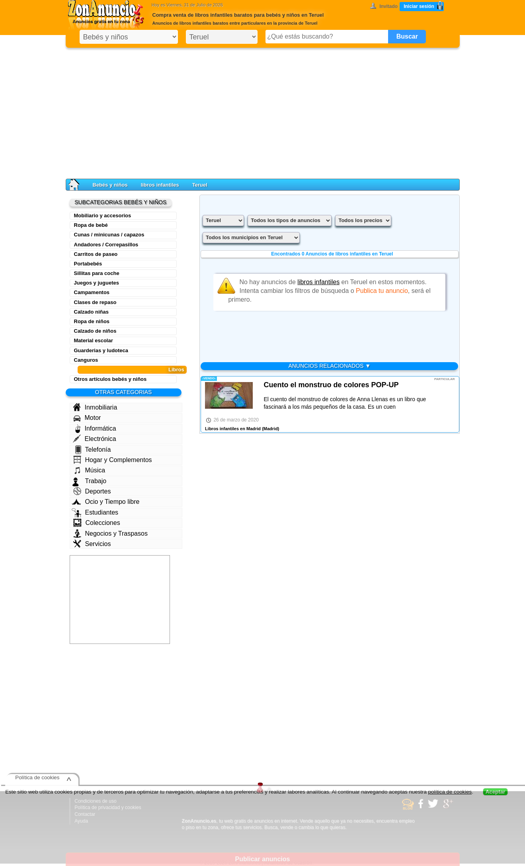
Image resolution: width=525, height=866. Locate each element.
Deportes (92, 491)
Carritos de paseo (96, 254)
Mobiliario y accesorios (102, 215)
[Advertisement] (263, 111)
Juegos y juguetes (96, 283)
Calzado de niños (95, 331)
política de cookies (450, 792)
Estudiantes (95, 512)
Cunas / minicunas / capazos (109, 235)
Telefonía (93, 449)
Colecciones (96, 523)
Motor (87, 417)
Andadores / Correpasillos (106, 245)
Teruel (199, 185)
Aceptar (495, 792)
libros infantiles (160, 185)
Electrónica (94, 439)
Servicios (92, 544)
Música (89, 470)
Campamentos (92, 292)
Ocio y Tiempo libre (106, 501)
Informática (95, 428)
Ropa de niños (92, 321)
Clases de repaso (95, 302)
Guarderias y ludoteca (101, 350)
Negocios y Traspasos (110, 533)
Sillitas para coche (96, 273)
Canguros (86, 360)
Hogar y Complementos (112, 460)
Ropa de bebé (91, 225)
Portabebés (88, 264)
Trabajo (89, 481)
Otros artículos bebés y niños (110, 379)
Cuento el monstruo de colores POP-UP (330, 385)
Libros (176, 370)
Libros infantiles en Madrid (233, 428)
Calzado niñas (91, 312)
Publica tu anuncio (382, 290)
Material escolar (93, 340)
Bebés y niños (110, 185)
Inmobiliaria (95, 407)
